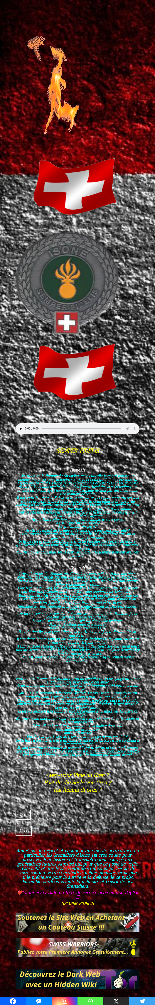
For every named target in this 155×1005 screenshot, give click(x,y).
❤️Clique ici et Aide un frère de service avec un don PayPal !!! (77, 895)
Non (23, 830)
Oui (23, 814)
